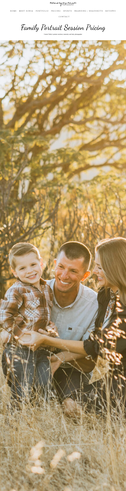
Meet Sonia (26, 11)
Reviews (111, 11)
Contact (64, 17)
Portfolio (42, 11)
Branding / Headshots (89, 11)
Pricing (56, 11)
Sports (67, 11)
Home (13, 11)
